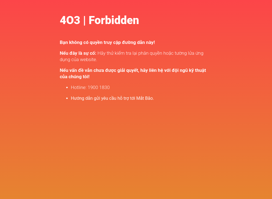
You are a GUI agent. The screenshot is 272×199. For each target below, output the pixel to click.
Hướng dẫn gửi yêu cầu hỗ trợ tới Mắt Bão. (112, 98)
